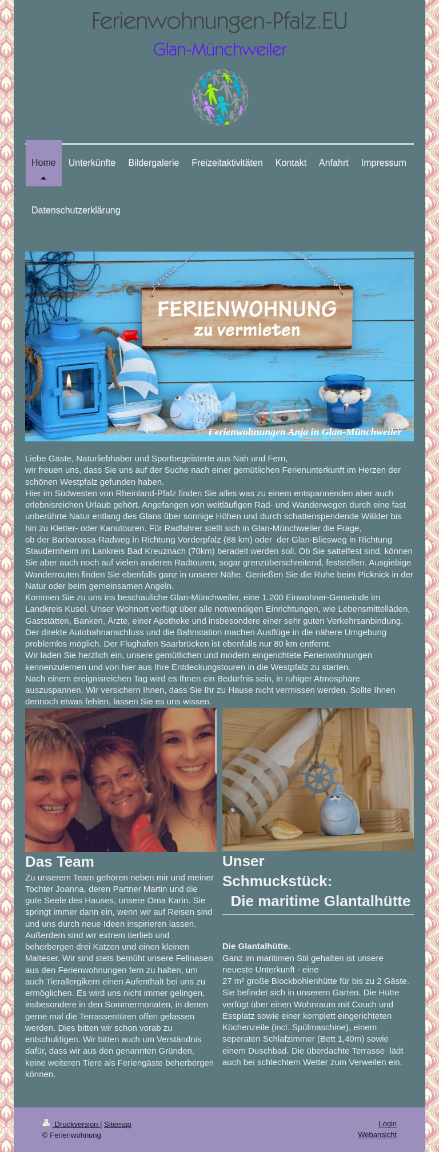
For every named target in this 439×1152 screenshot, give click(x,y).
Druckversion (71, 1124)
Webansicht (377, 1134)
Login (387, 1123)
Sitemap (117, 1124)
